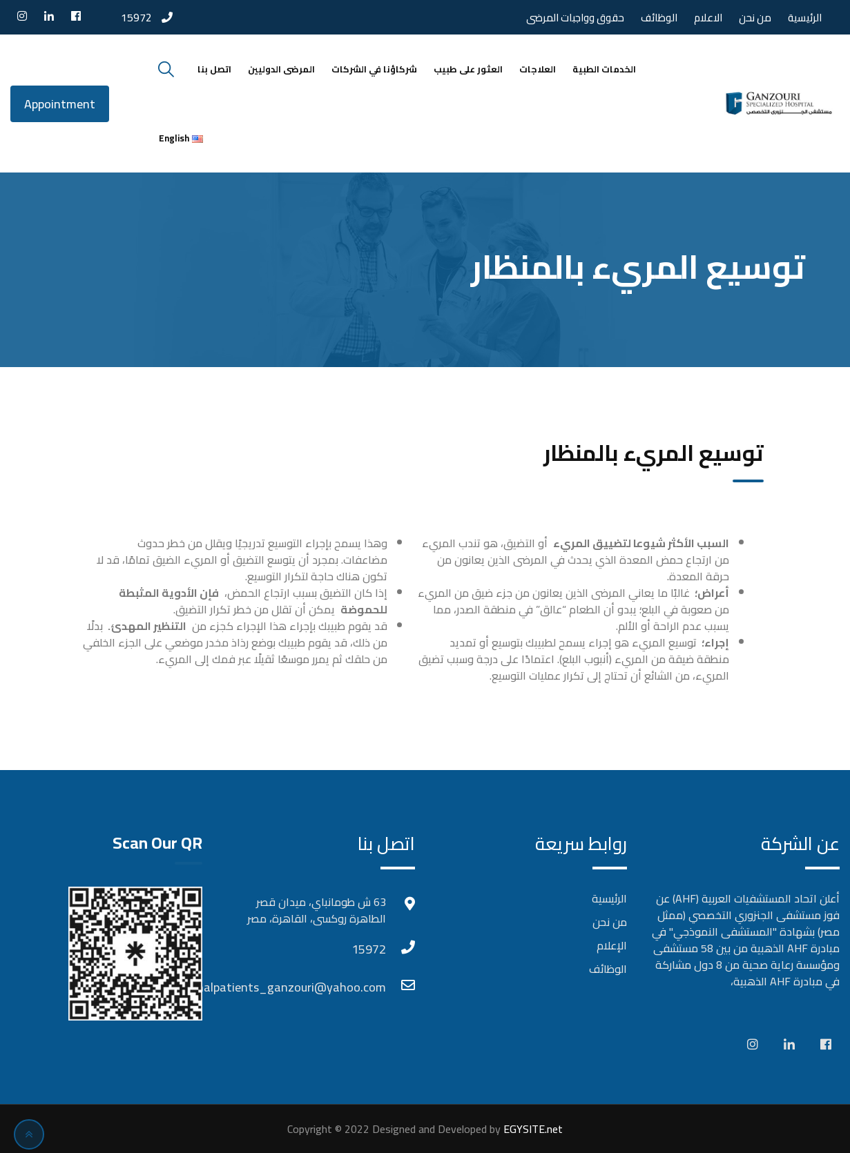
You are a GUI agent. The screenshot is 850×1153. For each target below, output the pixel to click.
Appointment (59, 103)
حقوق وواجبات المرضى (575, 18)
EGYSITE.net (532, 1128)
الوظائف (659, 18)
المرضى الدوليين (281, 69)
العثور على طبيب (468, 69)
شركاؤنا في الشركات (374, 69)
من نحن (755, 18)
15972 (136, 17)
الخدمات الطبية (604, 69)
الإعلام (612, 945)
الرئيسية (805, 18)
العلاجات (537, 69)
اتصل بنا (214, 69)
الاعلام (708, 18)
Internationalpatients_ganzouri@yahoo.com (372, 987)
